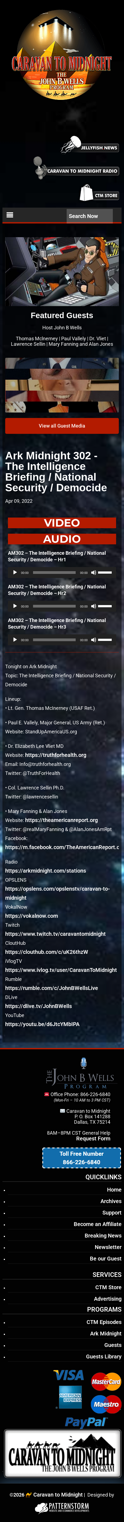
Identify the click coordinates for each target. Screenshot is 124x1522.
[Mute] (93, 572)
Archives (111, 1201)
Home (114, 1189)
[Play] (15, 572)
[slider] (54, 572)
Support (112, 1212)
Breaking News (103, 1235)
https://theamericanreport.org (61, 820)
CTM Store (108, 1287)
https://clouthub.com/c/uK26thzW (46, 952)
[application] (62, 572)
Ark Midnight (106, 1333)
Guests (113, 1345)
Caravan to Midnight (58, 1494)
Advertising (108, 1299)
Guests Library (104, 1356)
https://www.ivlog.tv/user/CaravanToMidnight (61, 970)
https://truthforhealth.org (55, 755)
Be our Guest (106, 1258)
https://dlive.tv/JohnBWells (38, 1006)
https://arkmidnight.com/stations (45, 870)
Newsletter (108, 1247)
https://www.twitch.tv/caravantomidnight (55, 934)
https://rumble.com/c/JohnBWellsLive (51, 988)
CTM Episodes (104, 1322)
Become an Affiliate (98, 1224)
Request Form (93, 1138)
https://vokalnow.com (31, 916)
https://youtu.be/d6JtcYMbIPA (42, 1024)
